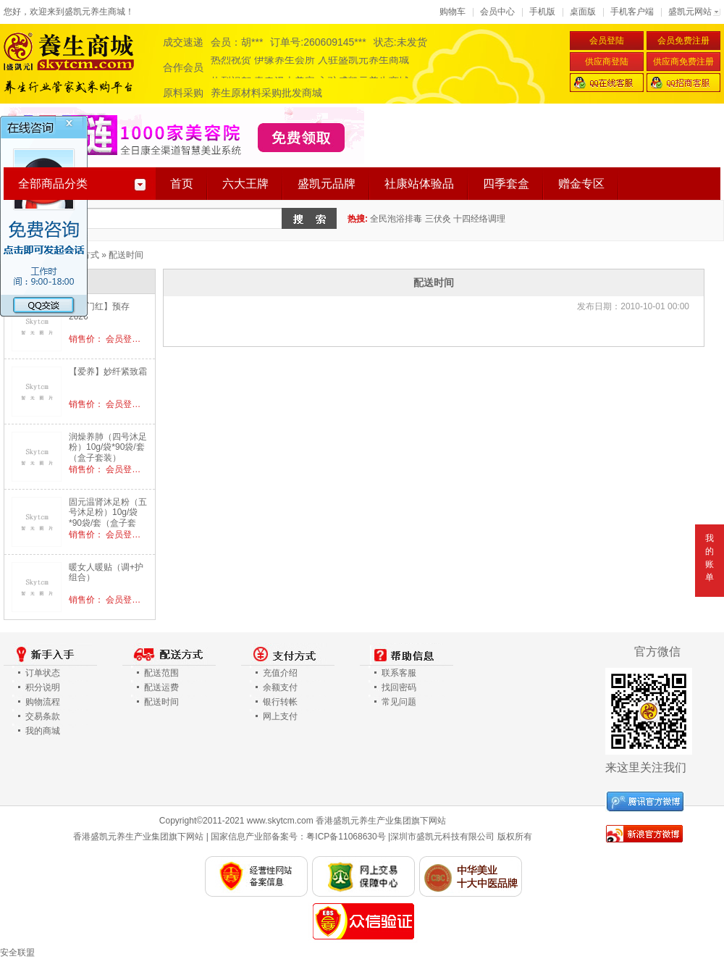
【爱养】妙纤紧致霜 (108, 372)
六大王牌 (245, 183)
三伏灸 (438, 219)
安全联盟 (17, 952)
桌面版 (583, 12)
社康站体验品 (419, 183)
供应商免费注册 (683, 61)
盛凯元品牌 (326, 183)
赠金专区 (581, 183)
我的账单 (709, 557)
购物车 (452, 12)
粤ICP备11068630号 (345, 837)
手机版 (542, 12)
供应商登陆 (606, 61)
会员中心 (497, 12)
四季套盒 (506, 183)
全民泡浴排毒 (396, 219)
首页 (181, 183)
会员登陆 (606, 40)
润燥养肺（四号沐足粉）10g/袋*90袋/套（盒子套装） (108, 447)
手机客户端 (632, 12)
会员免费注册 (683, 40)
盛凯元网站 (690, 12)
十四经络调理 (479, 219)
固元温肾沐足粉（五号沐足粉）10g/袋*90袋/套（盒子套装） (108, 517)
